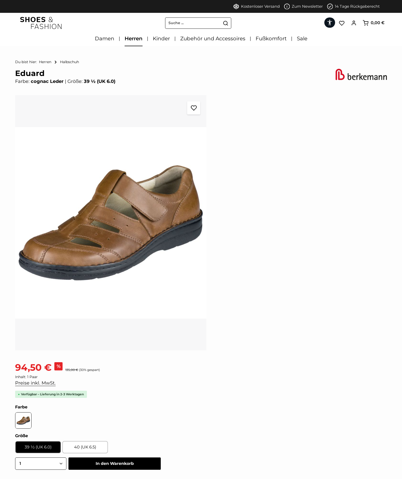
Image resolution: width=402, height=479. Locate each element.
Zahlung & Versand (33, 457)
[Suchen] (220, 23)
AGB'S (21, 422)
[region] (105, 215)
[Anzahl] (231, 198)
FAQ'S (20, 466)
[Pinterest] (121, 413)
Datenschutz (27, 448)
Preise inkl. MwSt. (226, 118)
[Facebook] (112, 413)
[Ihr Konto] (353, 22)
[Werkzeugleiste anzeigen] (329, 22)
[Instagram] (129, 413)
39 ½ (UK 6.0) (227, 181)
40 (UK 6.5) (272, 181)
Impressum (26, 413)
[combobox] (187, 23)
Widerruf (23, 431)
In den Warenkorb (305, 198)
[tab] (160, 351)
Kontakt (23, 440)
